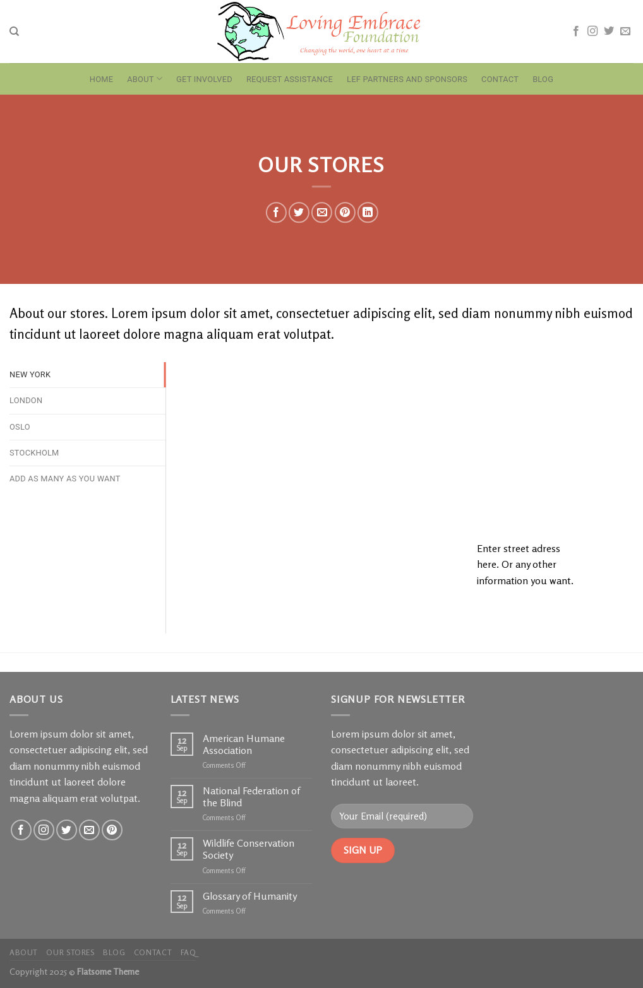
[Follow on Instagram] (592, 31)
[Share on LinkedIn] (368, 212)
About (144, 79)
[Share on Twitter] (299, 212)
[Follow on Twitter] (609, 31)
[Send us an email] (625, 31)
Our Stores (70, 952)
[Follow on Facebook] (576, 31)
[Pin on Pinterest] (344, 212)
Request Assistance (289, 79)
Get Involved (204, 79)
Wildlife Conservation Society (248, 849)
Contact (500, 79)
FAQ (188, 952)
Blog (542, 79)
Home (101, 79)
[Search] (14, 32)
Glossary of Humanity (250, 896)
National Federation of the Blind (251, 797)
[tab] (87, 374)
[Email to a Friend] (321, 212)
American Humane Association (244, 744)
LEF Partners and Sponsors (407, 79)
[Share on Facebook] (276, 212)
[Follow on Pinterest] (112, 830)
